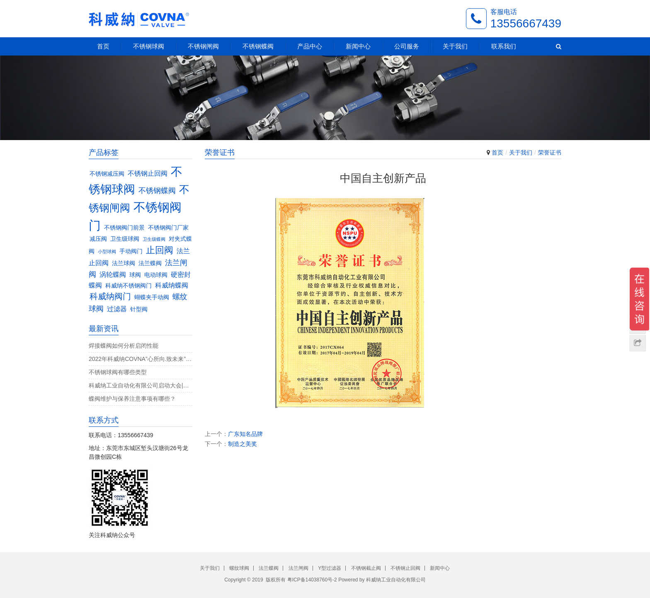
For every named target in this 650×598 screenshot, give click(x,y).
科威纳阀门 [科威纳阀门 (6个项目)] (110, 296)
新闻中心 (358, 46)
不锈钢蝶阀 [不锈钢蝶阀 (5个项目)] (157, 190)
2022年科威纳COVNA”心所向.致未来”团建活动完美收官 (140, 359)
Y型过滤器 (329, 568)
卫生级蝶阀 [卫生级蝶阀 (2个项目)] (154, 239)
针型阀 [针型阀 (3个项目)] (139, 309)
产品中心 (309, 46)
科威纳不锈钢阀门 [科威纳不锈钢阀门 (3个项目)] (128, 286)
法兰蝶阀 (269, 568)
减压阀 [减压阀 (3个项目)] (98, 239)
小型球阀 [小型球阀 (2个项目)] (107, 251)
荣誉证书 (549, 152)
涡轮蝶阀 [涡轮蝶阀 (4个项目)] (112, 274)
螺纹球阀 (239, 568)
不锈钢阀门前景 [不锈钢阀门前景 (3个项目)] (124, 228)
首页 (103, 46)
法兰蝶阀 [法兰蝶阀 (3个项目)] (150, 263)
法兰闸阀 (298, 568)
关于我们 (455, 46)
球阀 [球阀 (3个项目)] (135, 275)
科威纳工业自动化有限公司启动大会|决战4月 (140, 385)
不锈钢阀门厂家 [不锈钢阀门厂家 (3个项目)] (168, 228)
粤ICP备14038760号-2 (312, 580)
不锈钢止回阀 (405, 568)
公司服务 (406, 46)
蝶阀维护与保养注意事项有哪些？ (132, 398)
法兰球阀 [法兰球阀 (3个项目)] (123, 263)
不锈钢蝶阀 (258, 46)
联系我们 (503, 46)
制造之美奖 (242, 444)
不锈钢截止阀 (366, 568)
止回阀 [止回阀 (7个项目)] (159, 250)
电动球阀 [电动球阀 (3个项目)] (155, 275)
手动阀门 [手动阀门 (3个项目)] (131, 251)
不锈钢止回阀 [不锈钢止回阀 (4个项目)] (147, 173)
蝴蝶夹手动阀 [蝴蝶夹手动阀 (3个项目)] (151, 297)
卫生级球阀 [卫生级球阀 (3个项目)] (124, 239)
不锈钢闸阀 (203, 46)
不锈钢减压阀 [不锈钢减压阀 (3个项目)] (107, 174)
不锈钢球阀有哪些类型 (118, 372)
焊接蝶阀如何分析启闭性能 (123, 345)
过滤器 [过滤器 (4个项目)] (117, 308)
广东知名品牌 (245, 434)
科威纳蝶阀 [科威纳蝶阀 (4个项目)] (171, 285)
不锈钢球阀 (148, 46)
